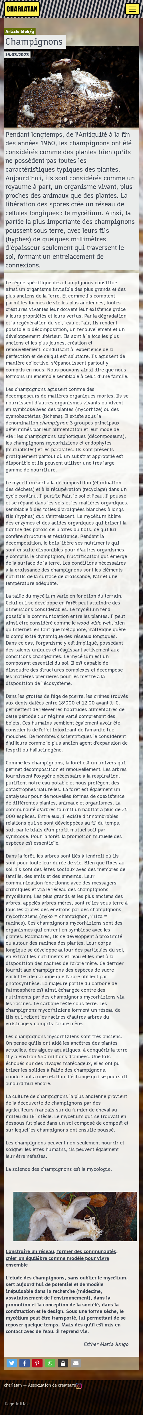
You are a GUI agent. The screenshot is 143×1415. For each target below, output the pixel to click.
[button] (12, 1363)
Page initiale (17, 1404)
